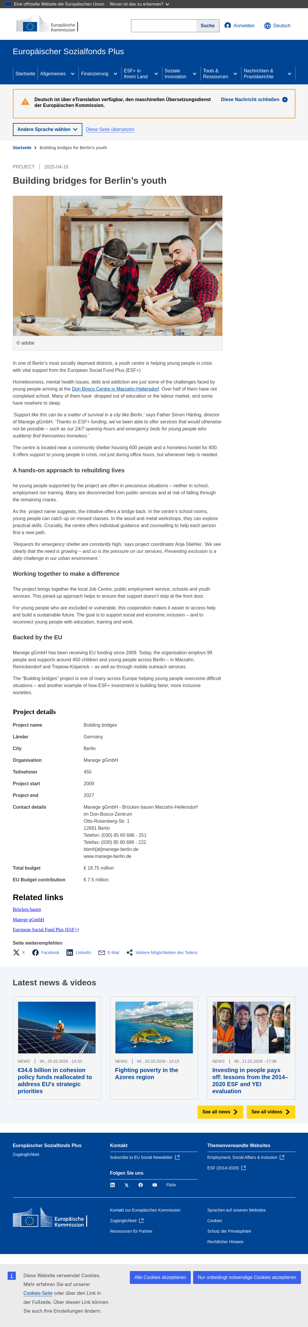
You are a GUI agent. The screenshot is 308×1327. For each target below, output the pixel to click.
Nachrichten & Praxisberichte (258, 73)
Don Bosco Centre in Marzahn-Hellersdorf (115, 388)
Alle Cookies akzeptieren (160, 1277)
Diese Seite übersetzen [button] (110, 129)
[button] (20, 952)
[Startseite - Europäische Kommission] (48, 24)
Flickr (171, 1185)
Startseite (25, 73)
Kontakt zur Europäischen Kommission (145, 1210)
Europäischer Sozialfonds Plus (47, 1145)
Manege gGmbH (28, 919)
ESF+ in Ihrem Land (136, 73)
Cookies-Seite (38, 1293)
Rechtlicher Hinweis (225, 1241)
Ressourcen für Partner (131, 1231)
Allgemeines (53, 73)
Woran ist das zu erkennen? (139, 3)
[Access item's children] (73, 73)
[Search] (207, 25)
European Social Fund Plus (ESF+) (46, 929)
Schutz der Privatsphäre (229, 1231)
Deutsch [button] (277, 25)
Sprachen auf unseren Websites (236, 1210)
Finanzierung (94, 73)
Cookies (214, 1220)
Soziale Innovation (175, 73)
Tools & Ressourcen (215, 73)
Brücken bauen (27, 909)
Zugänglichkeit (26, 1154)
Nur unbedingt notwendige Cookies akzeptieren (247, 1277)
